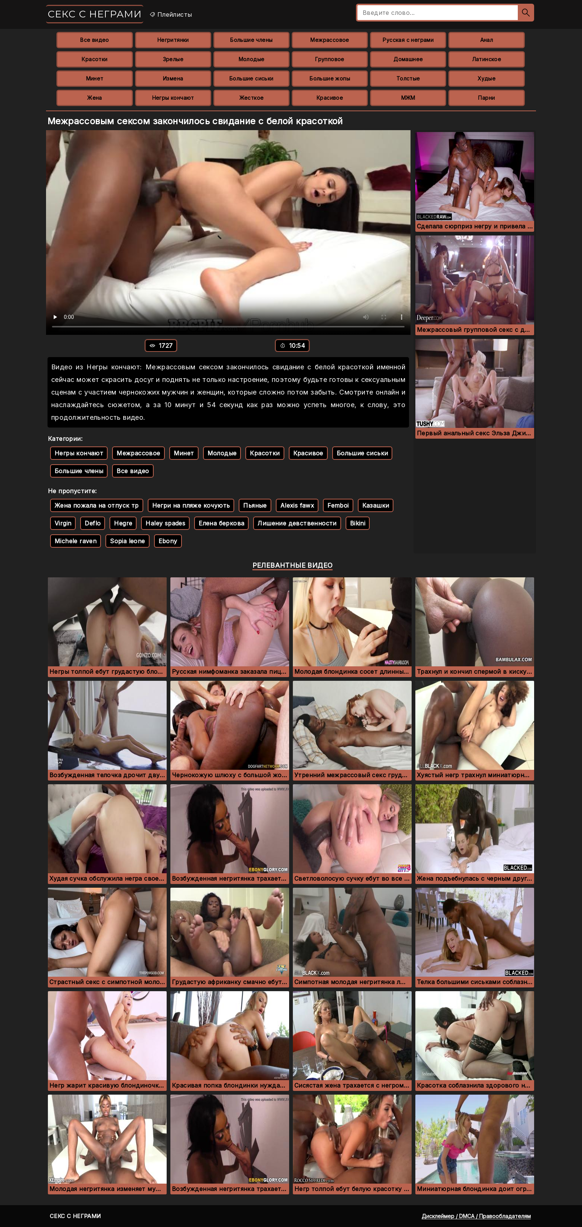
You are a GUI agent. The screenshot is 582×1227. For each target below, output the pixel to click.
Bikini (357, 523)
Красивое (330, 98)
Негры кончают (173, 98)
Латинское (486, 59)
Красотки (94, 59)
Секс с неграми (95, 14)
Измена (173, 78)
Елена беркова (221, 523)
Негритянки (173, 40)
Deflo (93, 523)
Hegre (123, 523)
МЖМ (408, 98)
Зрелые (173, 59)
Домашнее (408, 59)
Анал (486, 40)
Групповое (329, 59)
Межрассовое (329, 40)
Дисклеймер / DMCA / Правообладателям (476, 1216)
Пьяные (255, 505)
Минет (95, 78)
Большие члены (251, 40)
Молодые (252, 59)
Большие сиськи (251, 78)
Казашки (375, 505)
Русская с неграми (408, 40)
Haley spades (165, 523)
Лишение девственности (297, 523)
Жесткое (251, 98)
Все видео (94, 40)
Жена (94, 98)
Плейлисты (170, 14)
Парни (486, 98)
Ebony (167, 541)
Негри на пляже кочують (191, 505)
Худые (487, 78)
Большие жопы (330, 78)
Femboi (338, 505)
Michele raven (76, 541)
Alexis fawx (297, 505)
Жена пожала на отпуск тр (97, 505)
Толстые (408, 78)
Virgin (63, 523)
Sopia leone (127, 541)
